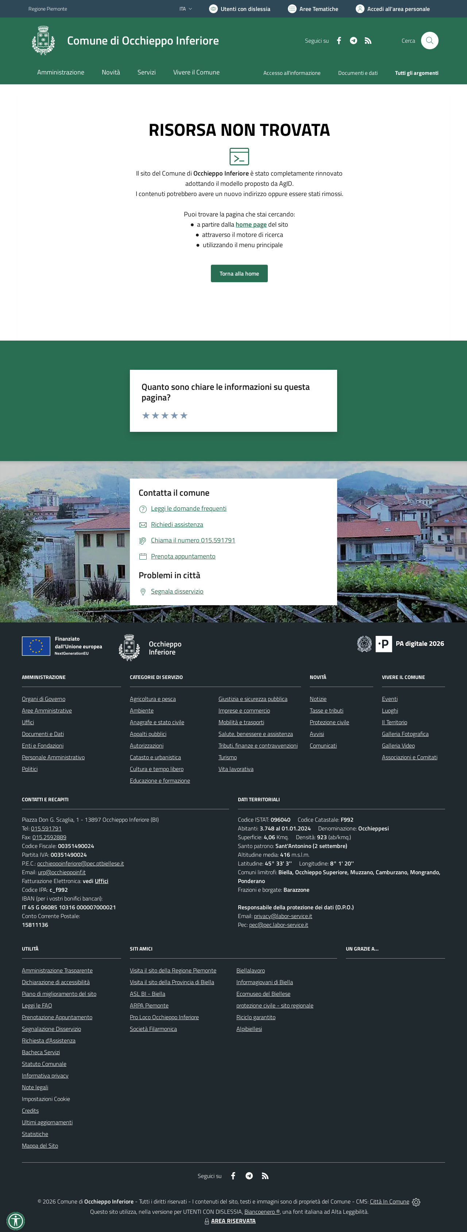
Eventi (390, 698)
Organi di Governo (43, 698)
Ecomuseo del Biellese (263, 993)
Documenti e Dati (43, 733)
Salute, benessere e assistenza (256, 733)
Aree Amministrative (47, 710)
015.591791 (46, 828)
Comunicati (323, 745)
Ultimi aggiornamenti (47, 1122)
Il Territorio (394, 722)
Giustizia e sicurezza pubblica (253, 698)
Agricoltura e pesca (153, 698)
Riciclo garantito (255, 1017)
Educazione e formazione (160, 780)
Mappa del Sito (40, 1145)
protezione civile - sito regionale (274, 1005)
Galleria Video (398, 745)
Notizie (318, 698)
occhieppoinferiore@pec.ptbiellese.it (80, 863)
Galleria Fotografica (405, 733)
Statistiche (35, 1133)
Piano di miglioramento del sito (59, 993)
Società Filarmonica (153, 1028)
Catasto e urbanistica (155, 757)
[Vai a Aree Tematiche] (313, 9)
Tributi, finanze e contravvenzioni (258, 745)
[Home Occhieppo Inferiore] (123, 40)
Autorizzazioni (146, 745)
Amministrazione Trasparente (57, 970)
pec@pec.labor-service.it (278, 924)
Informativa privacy (45, 1075)
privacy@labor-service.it (283, 915)
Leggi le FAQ (37, 1005)
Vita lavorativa (236, 768)
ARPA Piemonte (149, 1005)
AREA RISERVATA (229, 1220)
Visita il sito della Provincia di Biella (172, 982)
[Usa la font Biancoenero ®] (239, 9)
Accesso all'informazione (292, 73)
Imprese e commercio (244, 710)
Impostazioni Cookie (46, 1098)
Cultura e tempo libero (157, 768)
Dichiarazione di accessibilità (56, 982)
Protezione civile (329, 722)
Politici (30, 768)
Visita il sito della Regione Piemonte (173, 970)
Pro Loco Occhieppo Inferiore (164, 1017)
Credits (30, 1110)
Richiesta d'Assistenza (49, 1040)
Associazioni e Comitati (409, 757)
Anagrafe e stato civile (157, 722)
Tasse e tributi (326, 710)
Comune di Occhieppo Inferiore (143, 40)
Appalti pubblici (148, 733)
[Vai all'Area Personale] (393, 9)
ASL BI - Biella (147, 993)
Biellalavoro (250, 970)
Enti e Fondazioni (42, 745)
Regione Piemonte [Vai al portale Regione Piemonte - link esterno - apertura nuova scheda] (47, 8)
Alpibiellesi (249, 1028)
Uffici (28, 722)
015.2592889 (49, 837)
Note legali (35, 1087)
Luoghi (390, 710)
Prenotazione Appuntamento (57, 1017)
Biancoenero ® (262, 1211)
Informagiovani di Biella (264, 982)
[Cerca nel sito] (430, 40)
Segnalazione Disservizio (51, 1028)
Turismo (228, 757)
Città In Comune (389, 1201)
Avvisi (317, 733)
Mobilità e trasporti (241, 722)
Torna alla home (239, 273)
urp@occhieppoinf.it (62, 872)
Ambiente (142, 710)
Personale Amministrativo (53, 757)
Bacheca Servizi (41, 1052)
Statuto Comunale (44, 1063)
